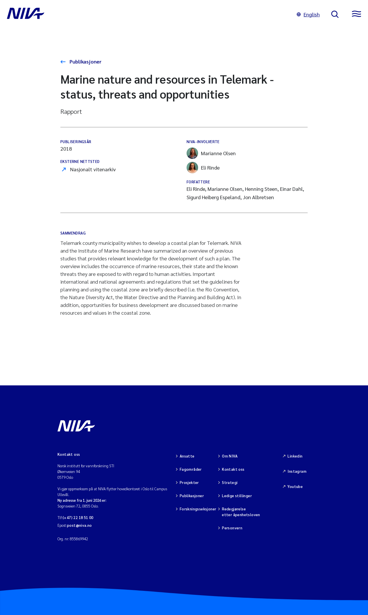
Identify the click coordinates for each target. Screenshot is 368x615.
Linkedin (295, 455)
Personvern (232, 527)
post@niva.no (79, 525)
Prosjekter (189, 482)
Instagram (297, 471)
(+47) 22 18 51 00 (78, 517)
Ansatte (187, 455)
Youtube (295, 486)
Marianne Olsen (211, 153)
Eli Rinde (203, 167)
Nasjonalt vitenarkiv (93, 169)
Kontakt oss (233, 469)
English (308, 14)
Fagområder (191, 469)
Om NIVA (229, 455)
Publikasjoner (84, 61)
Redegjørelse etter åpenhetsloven (241, 511)
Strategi (229, 482)
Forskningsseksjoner (198, 508)
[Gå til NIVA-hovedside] (146, 14)
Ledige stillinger (237, 495)
